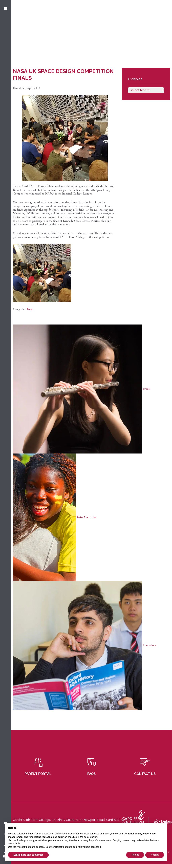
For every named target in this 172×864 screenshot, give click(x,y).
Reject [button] (135, 854)
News (30, 309)
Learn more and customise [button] (28, 854)
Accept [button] (155, 854)
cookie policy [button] (90, 837)
